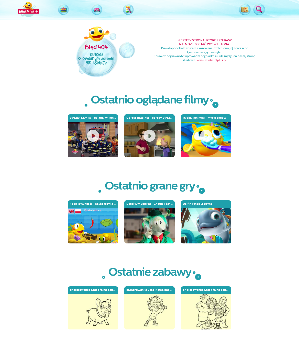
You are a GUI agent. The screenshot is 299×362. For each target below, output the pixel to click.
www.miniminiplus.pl (211, 60)
